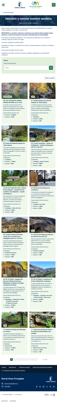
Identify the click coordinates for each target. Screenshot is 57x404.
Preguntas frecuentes (24, 367)
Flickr (40, 386)
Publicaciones (12, 367)
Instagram (43, 386)
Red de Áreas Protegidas (12, 379)
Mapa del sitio (4, 400)
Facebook (36, 386)
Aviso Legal (19, 394)
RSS (47, 386)
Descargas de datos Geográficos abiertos (14, 370)
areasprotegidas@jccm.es (11, 383)
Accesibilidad (13, 400)
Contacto (3, 367)
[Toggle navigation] (3, 5)
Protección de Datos (8, 394)
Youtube (54, 386)
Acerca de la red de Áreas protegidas (42, 367)
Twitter (50, 386)
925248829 (7, 386)
